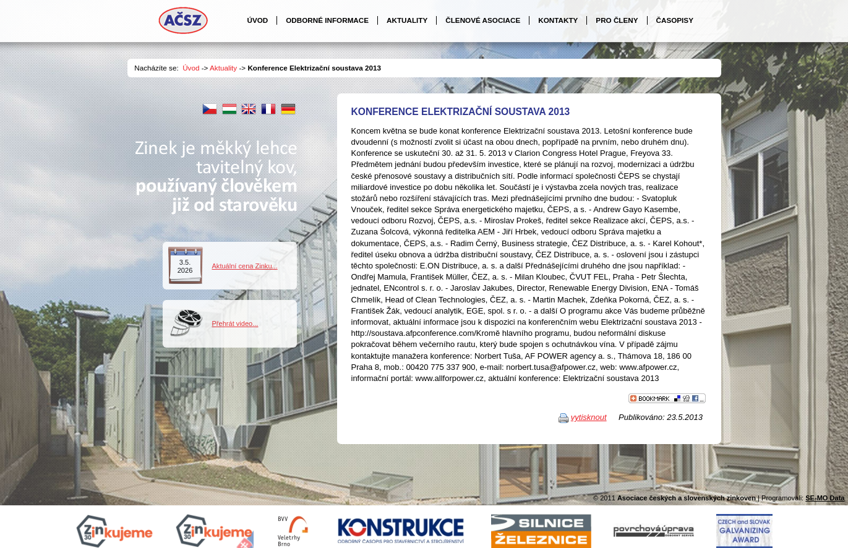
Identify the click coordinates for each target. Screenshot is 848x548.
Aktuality (223, 68)
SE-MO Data (824, 498)
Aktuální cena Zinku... (245, 266)
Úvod (190, 68)
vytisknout (589, 417)
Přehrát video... (235, 323)
